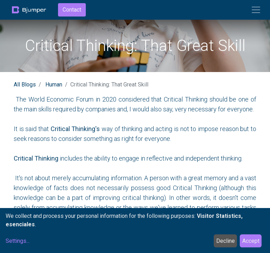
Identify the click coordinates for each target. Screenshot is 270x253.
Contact (72, 9)
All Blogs (25, 84)
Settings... (18, 241)
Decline (225, 241)
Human (53, 84)
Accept (250, 241)
